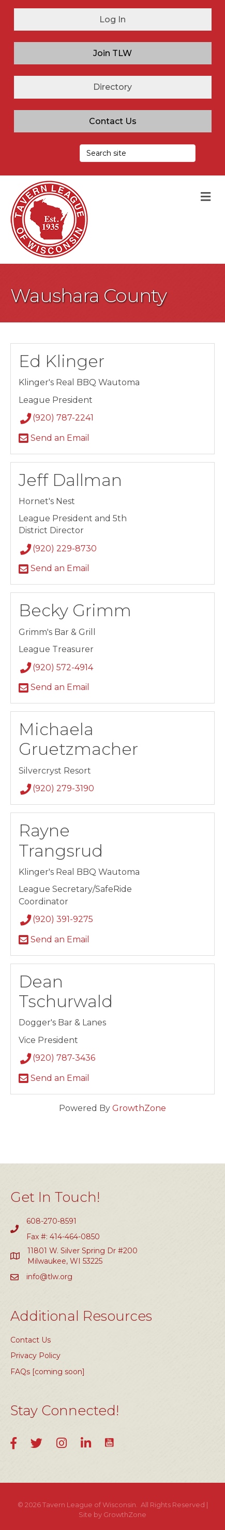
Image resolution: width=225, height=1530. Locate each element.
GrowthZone (139, 1108)
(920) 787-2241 (56, 418)
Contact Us (30, 1340)
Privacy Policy (35, 1355)
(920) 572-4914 (56, 667)
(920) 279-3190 (56, 788)
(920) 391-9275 (56, 919)
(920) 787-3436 (57, 1058)
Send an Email (54, 438)
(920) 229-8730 (58, 548)
